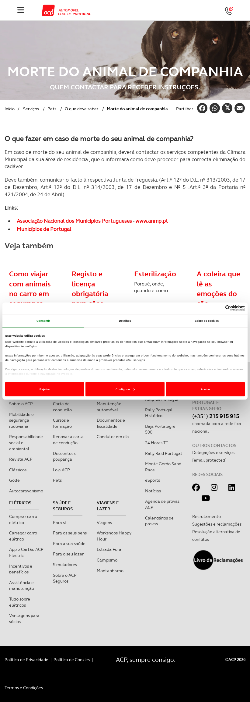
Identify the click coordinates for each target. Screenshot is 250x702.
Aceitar (205, 389)
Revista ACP (21, 459)
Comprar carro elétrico (23, 519)
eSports (152, 480)
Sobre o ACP (21, 403)
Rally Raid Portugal (163, 453)
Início (10, 109)
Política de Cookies (72, 659)
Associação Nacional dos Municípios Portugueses (74, 221)
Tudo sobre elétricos (19, 602)
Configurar (125, 389)
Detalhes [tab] (125, 320)
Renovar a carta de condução (68, 439)
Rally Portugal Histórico (158, 413)
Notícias (153, 491)
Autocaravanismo (26, 491)
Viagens (104, 522)
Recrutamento (206, 516)
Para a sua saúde (69, 543)
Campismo (107, 560)
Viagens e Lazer (108, 506)
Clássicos (17, 470)
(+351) (215, 416)
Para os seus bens (70, 533)
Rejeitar (45, 389)
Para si (59, 522)
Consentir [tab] (43, 320)
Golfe (14, 480)
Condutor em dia (113, 436)
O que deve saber (81, 109)
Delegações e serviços (213, 452)
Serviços (31, 109)
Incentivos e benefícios (20, 569)
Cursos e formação (62, 423)
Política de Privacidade (26, 659)
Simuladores (65, 564)
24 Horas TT (156, 442)
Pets (51, 109)
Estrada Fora (109, 549)
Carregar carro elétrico (23, 536)
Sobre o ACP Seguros (65, 578)
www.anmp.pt (151, 221)
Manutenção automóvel (109, 407)
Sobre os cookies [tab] (207, 320)
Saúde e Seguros (63, 506)
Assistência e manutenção (21, 585)
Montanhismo (110, 570)
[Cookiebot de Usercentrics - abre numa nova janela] (218, 308)
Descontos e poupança (65, 456)
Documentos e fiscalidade (111, 423)
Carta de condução (62, 407)
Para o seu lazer (68, 554)
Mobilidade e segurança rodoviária (21, 420)
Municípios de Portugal (44, 229)
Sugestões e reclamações (216, 524)
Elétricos (20, 502)
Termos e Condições (24, 687)
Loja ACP (61, 470)
